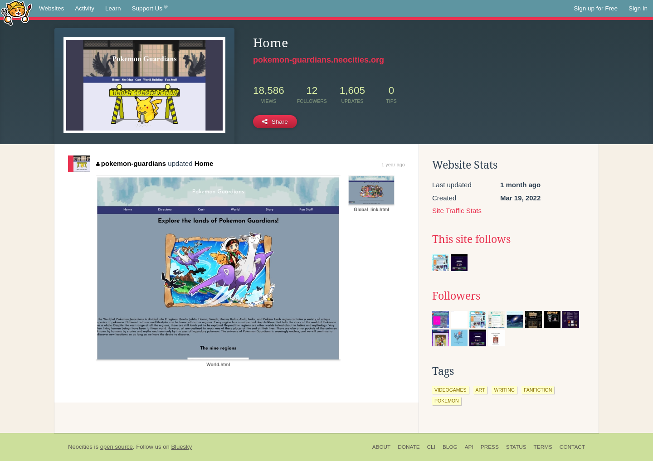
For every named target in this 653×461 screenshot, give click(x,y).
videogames (450, 390)
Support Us (150, 8)
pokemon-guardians (131, 163)
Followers (456, 296)
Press (490, 447)
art (480, 390)
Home (204, 163)
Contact (572, 447)
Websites (51, 8)
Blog (450, 447)
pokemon (446, 400)
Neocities (80, 446)
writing (504, 390)
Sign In (638, 8)
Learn (113, 8)
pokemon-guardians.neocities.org (318, 59)
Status (516, 447)
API (469, 447)
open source (116, 446)
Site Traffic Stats (457, 210)
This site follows (471, 239)
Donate (408, 447)
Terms (543, 447)
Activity (84, 8)
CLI (431, 447)
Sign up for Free (596, 8)
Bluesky (181, 446)
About (381, 447)
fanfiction (538, 390)
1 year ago (393, 164)
